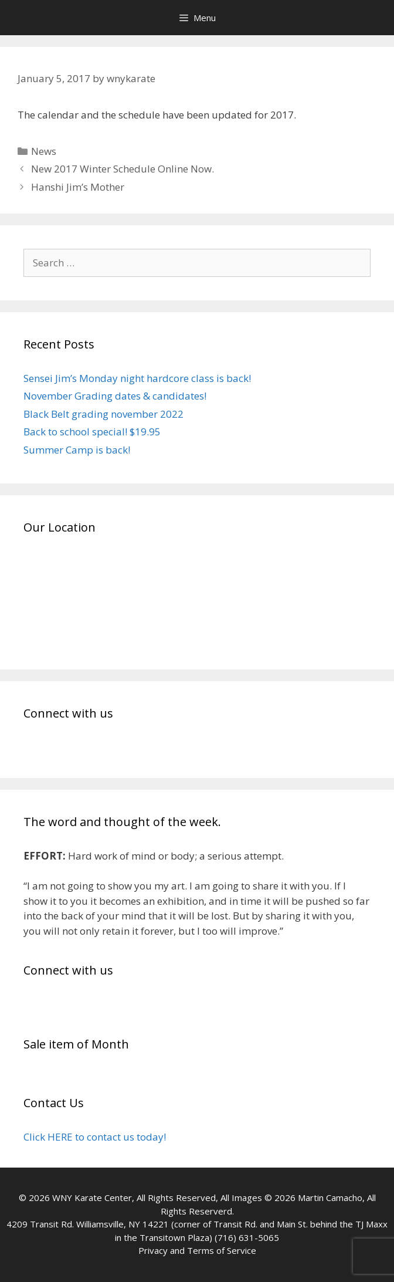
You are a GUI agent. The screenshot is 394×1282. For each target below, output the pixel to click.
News (43, 151)
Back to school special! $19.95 (92, 431)
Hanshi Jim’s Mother (77, 187)
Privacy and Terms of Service (197, 1250)
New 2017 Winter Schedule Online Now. (122, 168)
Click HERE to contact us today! (94, 1137)
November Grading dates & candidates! (114, 395)
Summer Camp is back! (76, 449)
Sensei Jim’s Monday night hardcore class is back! (137, 378)
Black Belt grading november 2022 (103, 414)
